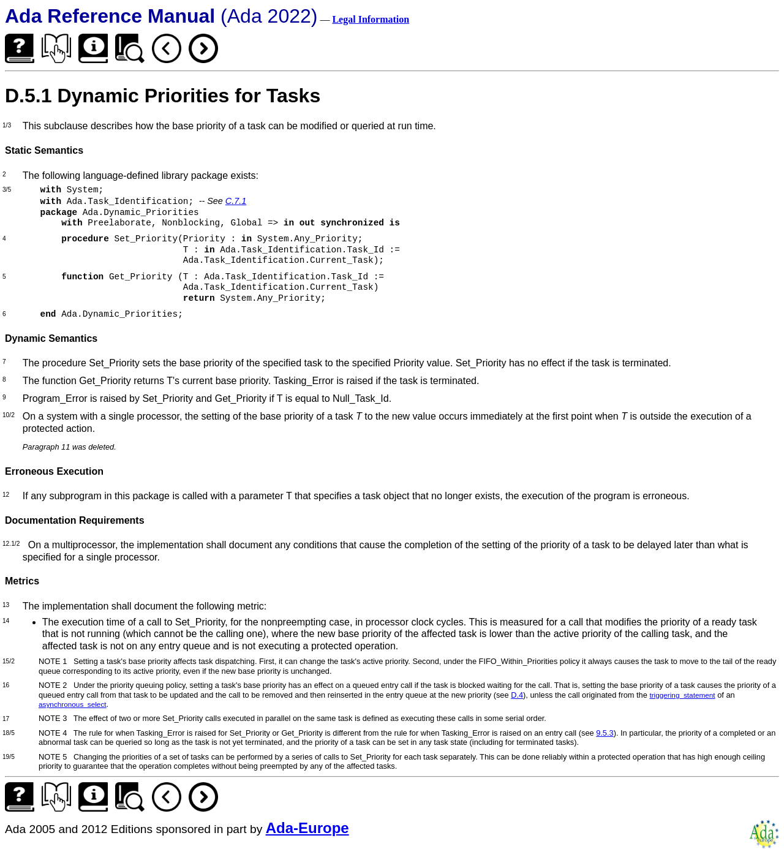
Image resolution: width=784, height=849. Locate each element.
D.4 (517, 695)
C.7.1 (235, 201)
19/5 (8, 756)
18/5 (8, 733)
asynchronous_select (73, 704)
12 (5, 494)
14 (5, 620)
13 (5, 605)
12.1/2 (11, 543)
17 (5, 718)
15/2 (8, 661)
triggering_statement (682, 695)
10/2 (8, 415)
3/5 (6, 189)
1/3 (6, 125)
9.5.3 (604, 733)
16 (5, 685)
